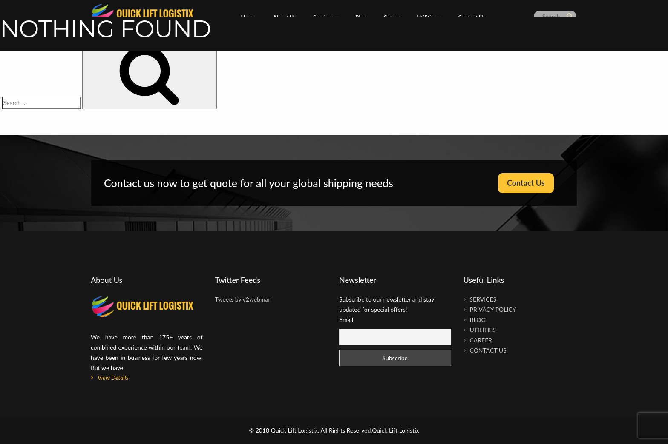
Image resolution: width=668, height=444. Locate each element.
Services (483, 299)
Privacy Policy (493, 309)
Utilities (483, 329)
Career (481, 340)
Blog (478, 319)
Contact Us (526, 183)
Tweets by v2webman (243, 299)
